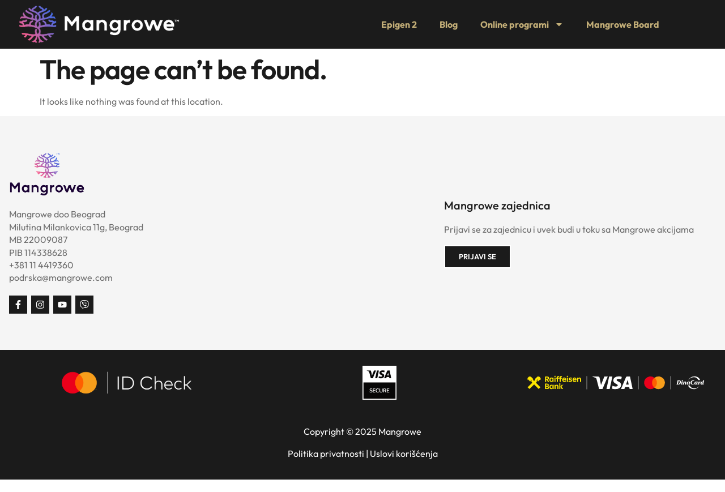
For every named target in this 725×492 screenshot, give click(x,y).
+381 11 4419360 (41, 265)
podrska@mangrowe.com (61, 277)
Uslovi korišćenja (404, 453)
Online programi (522, 24)
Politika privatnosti (326, 453)
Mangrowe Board (622, 24)
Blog (449, 24)
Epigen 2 (399, 24)
